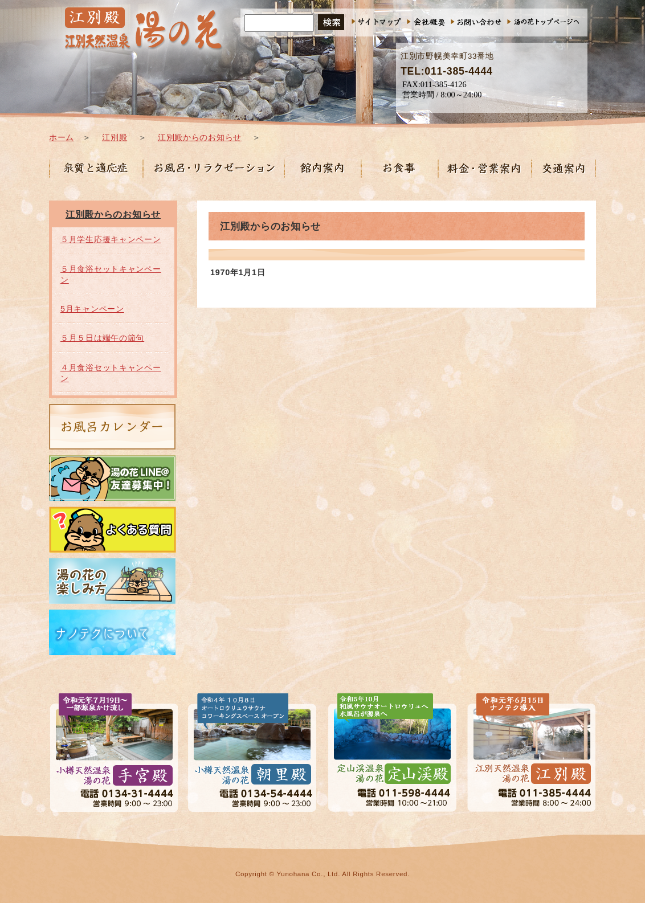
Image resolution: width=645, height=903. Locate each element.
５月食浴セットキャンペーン (110, 274)
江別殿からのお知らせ (200, 137)
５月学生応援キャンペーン (110, 239)
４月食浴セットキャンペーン (110, 373)
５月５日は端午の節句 (102, 337)
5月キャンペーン (92, 308)
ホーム (61, 137)
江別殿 (114, 137)
